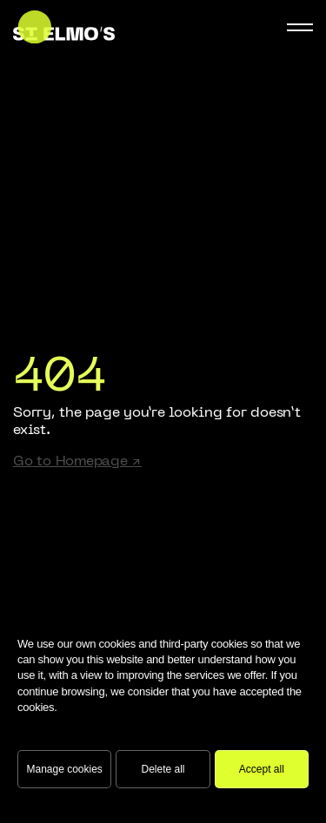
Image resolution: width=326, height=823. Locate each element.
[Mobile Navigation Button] (300, 27)
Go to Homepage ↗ (77, 462)
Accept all (261, 769)
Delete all (162, 769)
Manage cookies (64, 769)
